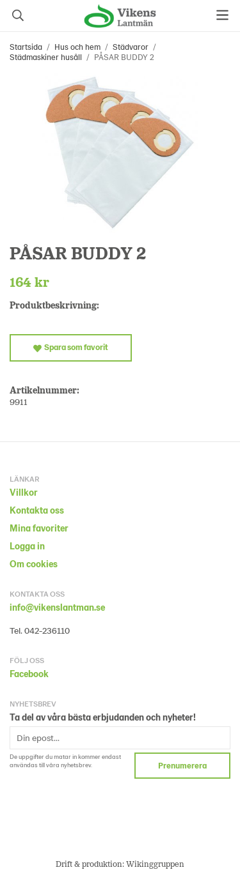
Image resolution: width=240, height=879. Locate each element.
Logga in (27, 545)
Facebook (29, 673)
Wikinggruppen (155, 864)
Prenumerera (182, 765)
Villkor (24, 492)
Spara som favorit (70, 347)
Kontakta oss (37, 510)
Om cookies (34, 563)
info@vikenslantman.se (57, 607)
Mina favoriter (39, 528)
